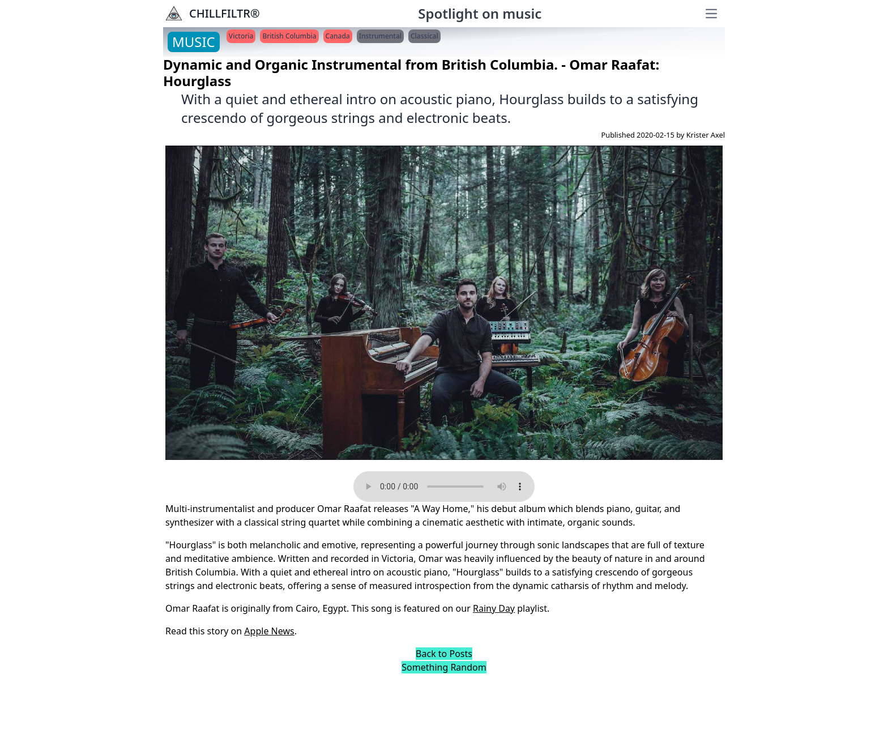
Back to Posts (444, 653)
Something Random (444, 667)
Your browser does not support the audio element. (444, 486)
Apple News (269, 631)
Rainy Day (494, 608)
